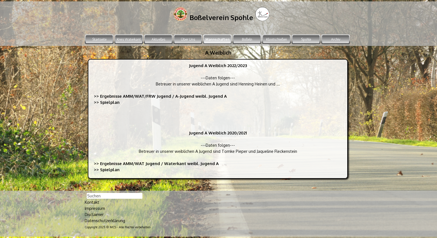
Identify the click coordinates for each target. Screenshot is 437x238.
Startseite (99, 39)
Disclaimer (94, 214)
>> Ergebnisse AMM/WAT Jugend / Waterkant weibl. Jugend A (156, 163)
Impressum (95, 208)
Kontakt (92, 202)
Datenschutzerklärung (105, 220)
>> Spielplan (107, 102)
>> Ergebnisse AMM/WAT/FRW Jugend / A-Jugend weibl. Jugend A (160, 96)
